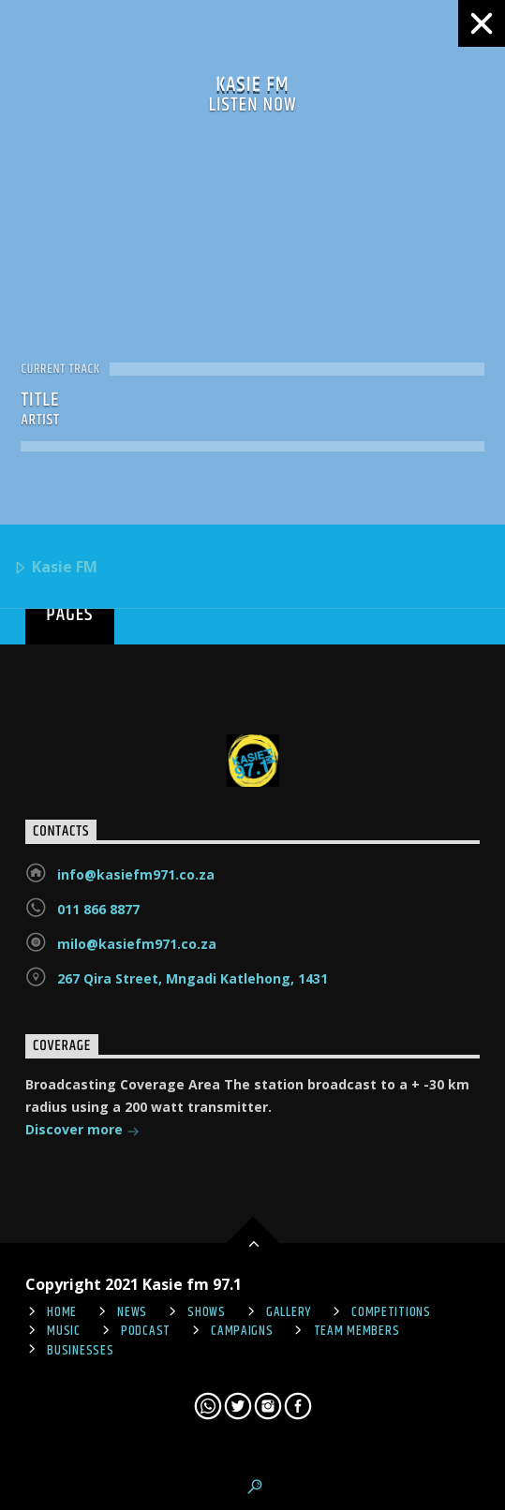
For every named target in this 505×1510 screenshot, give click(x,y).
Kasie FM (55, 568)
